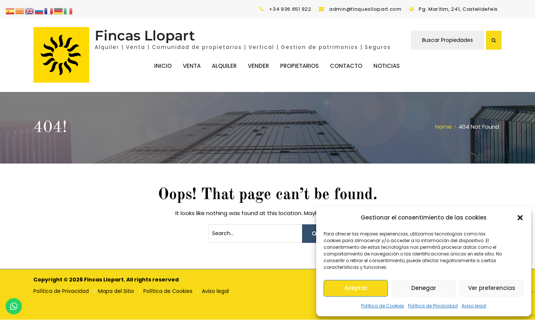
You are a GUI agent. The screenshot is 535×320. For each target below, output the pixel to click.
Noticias (386, 66)
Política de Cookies (382, 306)
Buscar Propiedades (447, 40)
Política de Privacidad (433, 306)
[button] (520, 217)
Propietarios (299, 66)
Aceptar (355, 288)
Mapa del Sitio (116, 292)
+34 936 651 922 (290, 9)
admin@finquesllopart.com (365, 9)
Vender (258, 66)
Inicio (163, 66)
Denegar (423, 288)
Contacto (346, 66)
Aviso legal (473, 306)
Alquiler (224, 66)
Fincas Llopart (145, 35)
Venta (192, 66)
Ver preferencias (491, 288)
